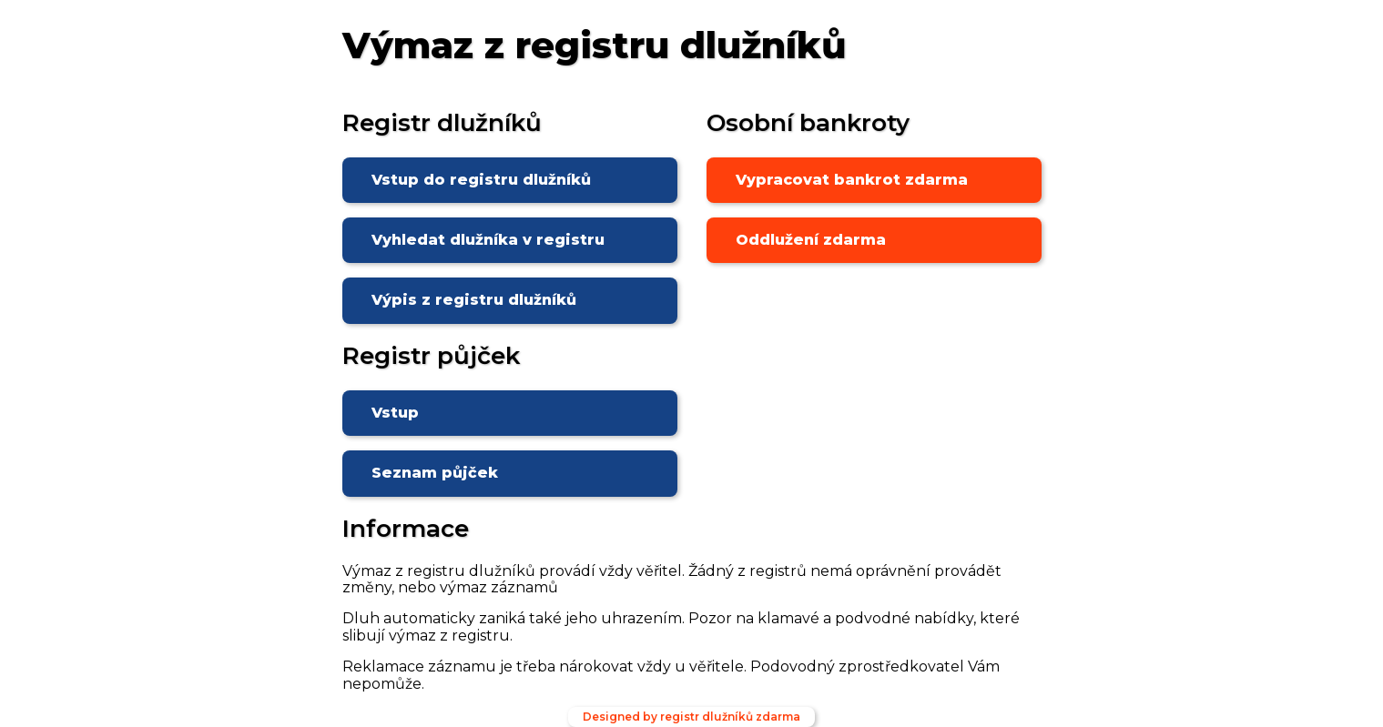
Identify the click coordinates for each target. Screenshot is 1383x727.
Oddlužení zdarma (811, 239)
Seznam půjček (434, 472)
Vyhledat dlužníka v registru (488, 239)
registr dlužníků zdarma (730, 716)
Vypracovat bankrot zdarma (852, 179)
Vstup (395, 412)
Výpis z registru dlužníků (473, 299)
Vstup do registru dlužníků (481, 179)
